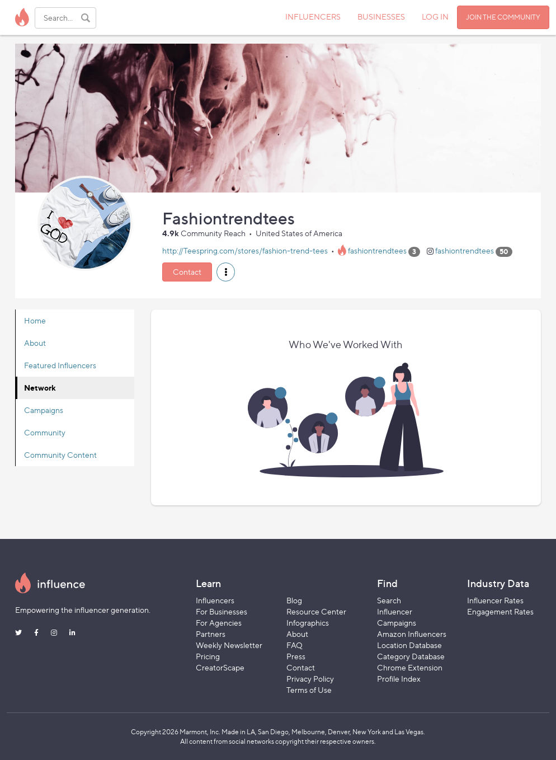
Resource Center (316, 611)
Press (295, 656)
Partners (210, 634)
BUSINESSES (381, 16)
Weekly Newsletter (229, 645)
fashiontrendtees (377, 251)
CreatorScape (220, 667)
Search (389, 600)
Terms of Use (309, 690)
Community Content (60, 454)
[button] (225, 272)
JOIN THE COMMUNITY (503, 17)
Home (35, 320)
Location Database (409, 645)
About (35, 343)
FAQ (294, 645)
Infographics (307, 622)
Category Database (411, 656)
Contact (187, 271)
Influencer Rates (495, 600)
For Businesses (221, 611)
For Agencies (219, 622)
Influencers (215, 600)
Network (40, 387)
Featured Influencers (60, 365)
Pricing (208, 656)
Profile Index (399, 678)
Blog (294, 600)
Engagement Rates (500, 611)
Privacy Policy (310, 678)
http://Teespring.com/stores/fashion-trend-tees (245, 251)
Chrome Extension (409, 667)
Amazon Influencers (411, 634)
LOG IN (435, 16)
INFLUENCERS (313, 16)
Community (44, 432)
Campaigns (43, 410)
